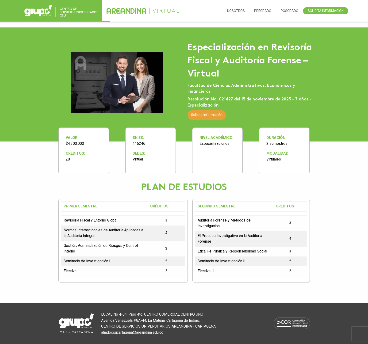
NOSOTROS (236, 11)
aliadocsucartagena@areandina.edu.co (132, 332)
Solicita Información (326, 11)
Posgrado (289, 11)
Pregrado (262, 11)
